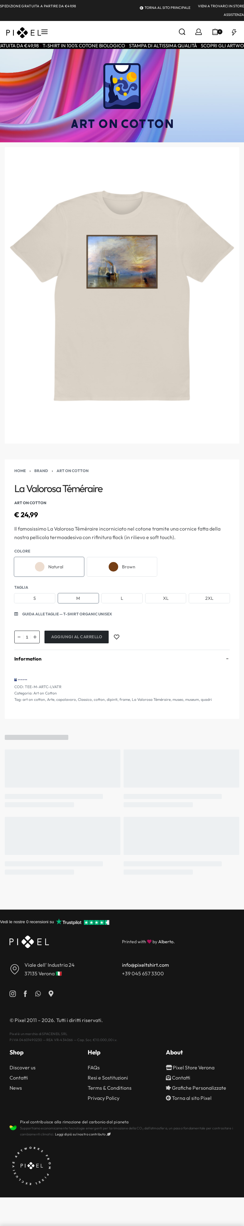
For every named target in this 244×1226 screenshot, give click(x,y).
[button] (63, 614)
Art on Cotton (73, 470)
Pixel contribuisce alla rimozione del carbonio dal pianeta (74, 1121)
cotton (99, 699)
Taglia (21, 587)
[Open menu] (44, 31)
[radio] (49, 566)
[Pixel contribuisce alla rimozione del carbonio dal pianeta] (13, 1127)
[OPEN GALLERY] (122, 295)
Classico (85, 699)
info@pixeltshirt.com (145, 965)
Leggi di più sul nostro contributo (82, 1134)
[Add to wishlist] (116, 637)
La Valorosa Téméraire (151, 699)
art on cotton (34, 699)
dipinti (112, 699)
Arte (50, 699)
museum (192, 699)
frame (124, 699)
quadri (206, 699)
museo (178, 699)
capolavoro (66, 699)
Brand (41, 470)
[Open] (234, 32)
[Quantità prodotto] (27, 637)
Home (20, 470)
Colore (22, 551)
